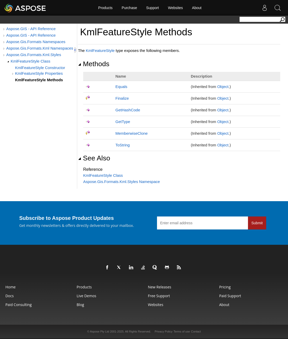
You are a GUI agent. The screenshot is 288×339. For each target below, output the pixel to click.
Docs (9, 295)
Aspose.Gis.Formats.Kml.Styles (33, 54)
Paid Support (230, 295)
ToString (122, 145)
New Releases (159, 286)
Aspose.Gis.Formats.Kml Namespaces (39, 48)
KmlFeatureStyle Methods (39, 80)
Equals (121, 86)
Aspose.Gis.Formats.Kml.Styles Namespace (121, 181)
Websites (175, 8)
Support (152, 8)
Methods (93, 64)
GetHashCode (127, 110)
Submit (257, 223)
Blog (80, 304)
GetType (122, 121)
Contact (196, 331)
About (197, 8)
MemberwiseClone (131, 133)
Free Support (159, 295)
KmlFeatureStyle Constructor (40, 67)
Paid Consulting (18, 304)
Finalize (122, 98)
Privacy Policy (163, 331)
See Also (94, 158)
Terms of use (182, 331)
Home (10, 286)
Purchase (129, 8)
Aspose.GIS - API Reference (31, 28)
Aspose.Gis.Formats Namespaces (36, 41)
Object (222, 86)
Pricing (225, 286)
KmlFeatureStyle (100, 50)
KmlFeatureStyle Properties (39, 73)
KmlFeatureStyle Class (30, 61)
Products (105, 8)
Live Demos (86, 295)
